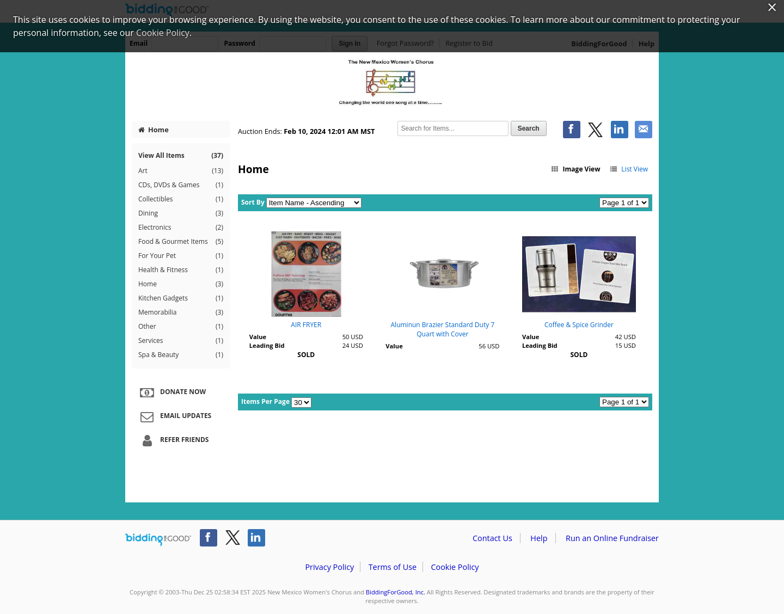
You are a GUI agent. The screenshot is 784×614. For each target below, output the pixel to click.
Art (180, 170)
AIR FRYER (306, 324)
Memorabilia (180, 312)
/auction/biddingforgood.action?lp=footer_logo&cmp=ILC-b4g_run (158, 540)
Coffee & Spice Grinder (579, 324)
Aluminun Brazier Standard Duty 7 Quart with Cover (443, 329)
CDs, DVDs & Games (180, 185)
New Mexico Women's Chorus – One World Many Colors (392, 83)
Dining (180, 213)
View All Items (180, 155)
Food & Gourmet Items (180, 241)
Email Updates (174, 416)
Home (153, 129)
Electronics (180, 227)
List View (628, 169)
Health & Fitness (180, 270)
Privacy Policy (329, 567)
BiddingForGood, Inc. (395, 592)
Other (180, 326)
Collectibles (180, 199)
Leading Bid (267, 345)
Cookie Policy (455, 567)
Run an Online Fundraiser (612, 538)
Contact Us (492, 538)
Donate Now (171, 392)
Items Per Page (265, 401)
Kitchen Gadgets (180, 298)
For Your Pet (180, 255)
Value (257, 337)
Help (538, 538)
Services (180, 340)
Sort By (253, 202)
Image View (575, 169)
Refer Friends (173, 440)
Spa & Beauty (180, 354)
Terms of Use (392, 567)
